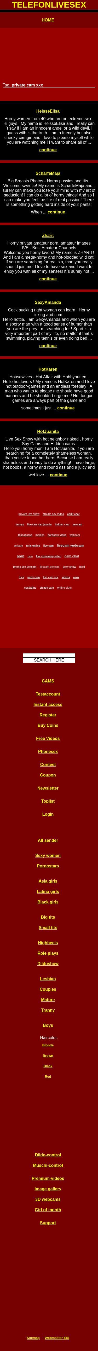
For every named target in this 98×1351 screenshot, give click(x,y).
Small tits (48, 927)
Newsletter (48, 788)
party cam (33, 577)
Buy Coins (48, 725)
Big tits (48, 917)
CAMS (48, 681)
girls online (33, 545)
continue (48, 150)
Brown (48, 1056)
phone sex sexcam (24, 566)
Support (48, 1223)
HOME (48, 20)
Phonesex (48, 751)
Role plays (47, 953)
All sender (48, 840)
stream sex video (53, 514)
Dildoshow (48, 963)
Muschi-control (48, 1165)
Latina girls (48, 891)
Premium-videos (48, 1178)
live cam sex (50, 577)
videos (66, 577)
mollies (39, 535)
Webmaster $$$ (57, 1338)
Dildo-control (48, 1155)
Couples (48, 989)
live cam (48, 545)
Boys (48, 1025)
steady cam (47, 587)
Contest (48, 764)
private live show (29, 514)
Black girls (48, 902)
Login (48, 814)
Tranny (48, 1010)
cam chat (72, 556)
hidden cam (62, 524)
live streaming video (48, 556)
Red (48, 1077)
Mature (48, 1000)
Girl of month (48, 1210)
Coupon (48, 775)
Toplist (48, 801)
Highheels (48, 943)
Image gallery (47, 1189)
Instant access (47, 704)
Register (47, 715)
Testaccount (48, 694)
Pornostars (48, 866)
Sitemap (33, 1338)
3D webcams (48, 1199)
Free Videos (48, 738)
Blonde (48, 1045)
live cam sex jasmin (39, 524)
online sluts (64, 587)
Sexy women (48, 855)
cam (30, 556)
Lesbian (48, 979)
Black (47, 1066)
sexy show (69, 566)
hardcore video (57, 535)
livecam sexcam (50, 566)
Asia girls (47, 881)
